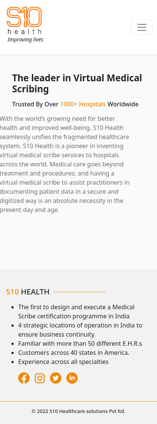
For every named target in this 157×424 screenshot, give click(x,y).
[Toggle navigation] (141, 27)
